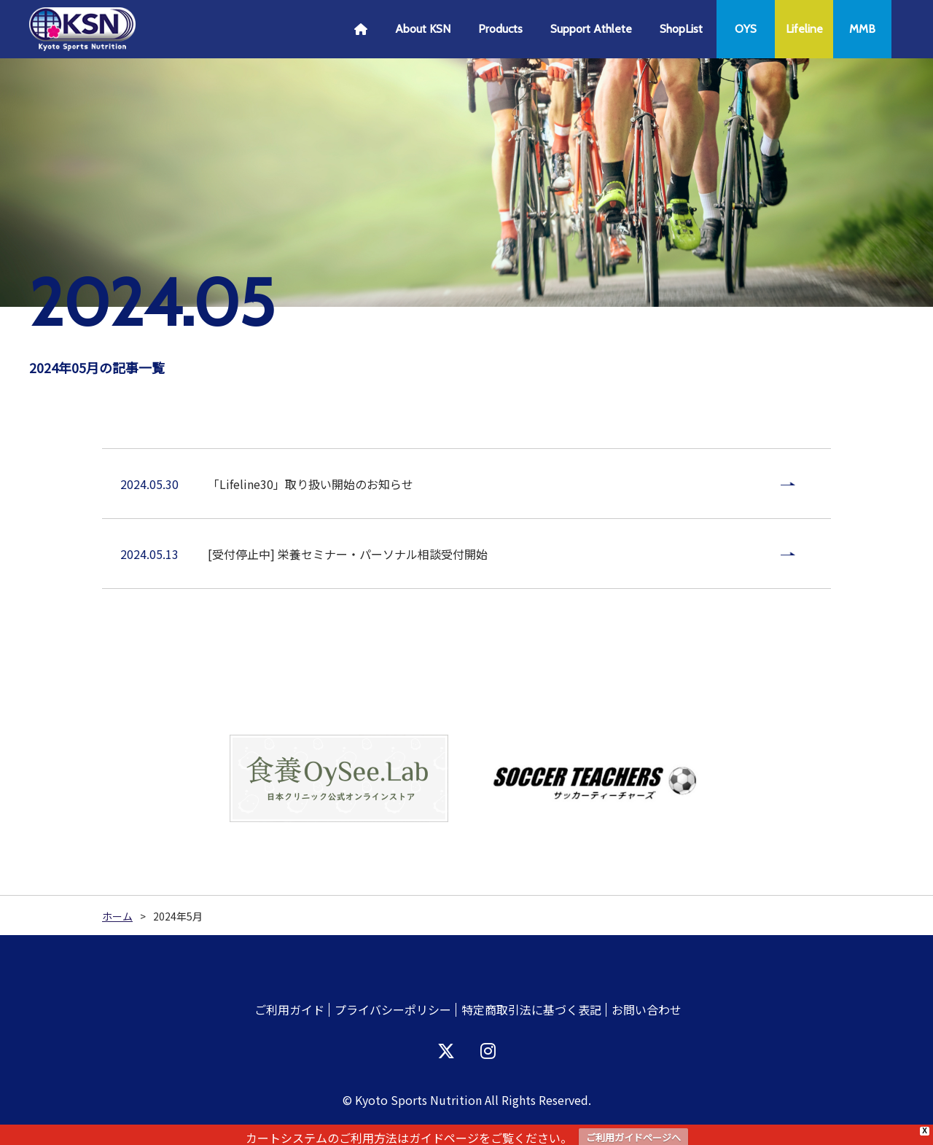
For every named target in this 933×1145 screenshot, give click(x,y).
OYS (746, 29)
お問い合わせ (647, 1009)
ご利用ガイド (289, 1009)
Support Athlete (591, 29)
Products (500, 29)
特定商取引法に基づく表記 (531, 1009)
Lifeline (804, 29)
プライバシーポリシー (393, 1009)
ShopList (681, 29)
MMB (862, 29)
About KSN (422, 29)
